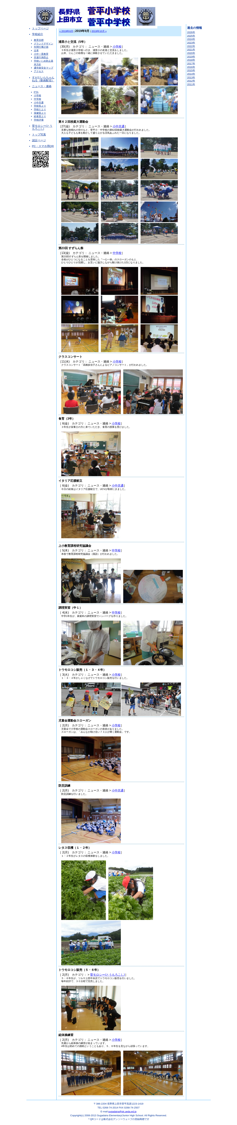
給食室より (40, 116)
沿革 (36, 50)
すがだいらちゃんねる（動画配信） (43, 79)
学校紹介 (37, 34)
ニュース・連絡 (42, 86)
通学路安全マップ (43, 67)
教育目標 (39, 40)
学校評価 (39, 119)
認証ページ (39, 140)
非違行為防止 (41, 57)
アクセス (39, 71)
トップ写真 (39, 134)
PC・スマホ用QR (43, 146)
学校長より (40, 105)
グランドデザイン (43, 43)
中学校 (37, 99)
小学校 (37, 95)
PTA (36, 92)
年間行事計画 (41, 47)
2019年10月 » (99, 31)
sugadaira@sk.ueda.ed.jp (122, 1111)
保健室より (40, 113)
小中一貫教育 (41, 54)
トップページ (40, 28)
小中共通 (39, 102)
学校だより (40, 109)
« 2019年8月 (66, 31)
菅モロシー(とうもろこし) (42, 127)
